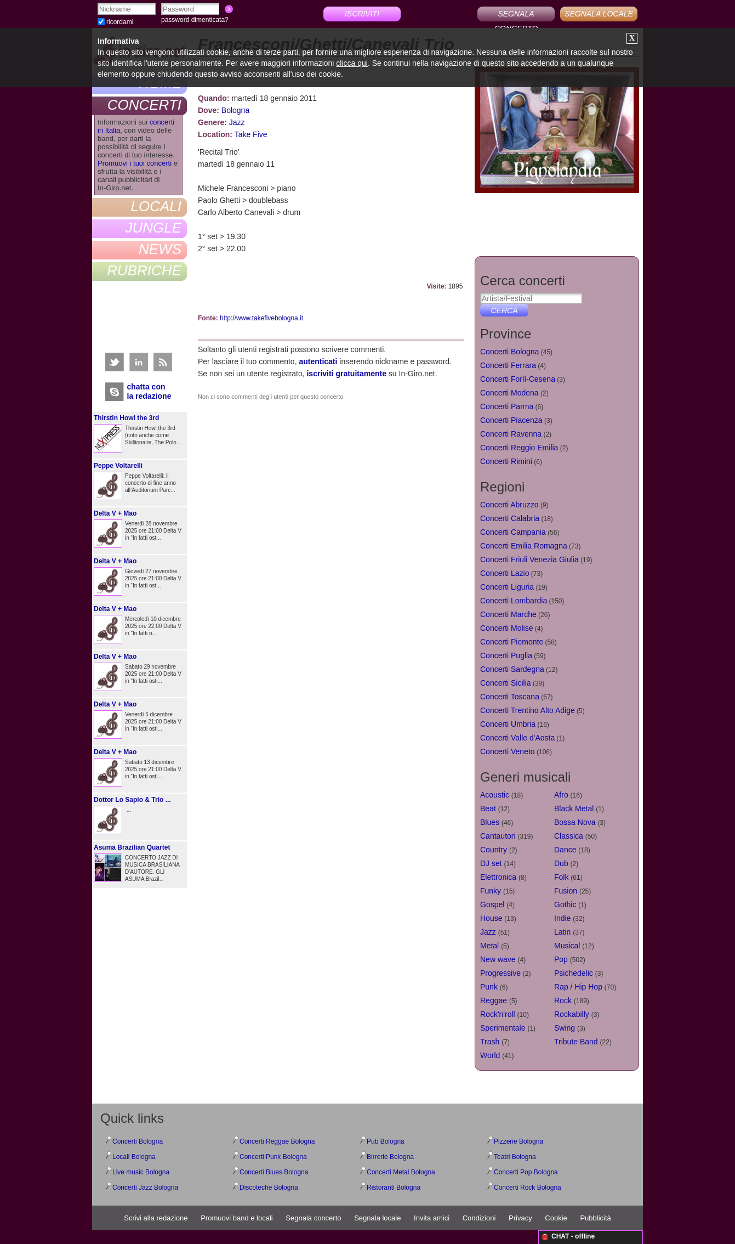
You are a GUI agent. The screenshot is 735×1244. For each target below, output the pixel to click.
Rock (563, 1000)
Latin (562, 932)
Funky (490, 890)
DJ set (491, 863)
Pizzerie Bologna (518, 1141)
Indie (562, 918)
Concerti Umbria (507, 724)
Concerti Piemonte (511, 641)
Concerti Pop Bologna (526, 1172)
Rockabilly (571, 1014)
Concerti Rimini (506, 461)
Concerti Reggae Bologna (277, 1141)
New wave (498, 959)
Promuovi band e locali (237, 1218)
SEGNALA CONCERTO (516, 15)
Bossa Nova (574, 822)
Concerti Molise (506, 628)
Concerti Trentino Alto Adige (527, 710)
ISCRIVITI (362, 13)
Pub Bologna (385, 1141)
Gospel (492, 904)
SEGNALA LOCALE (599, 13)
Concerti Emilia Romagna (523, 545)
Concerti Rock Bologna (527, 1187)
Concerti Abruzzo (509, 504)
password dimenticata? (195, 20)
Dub (561, 863)
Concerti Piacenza (511, 420)
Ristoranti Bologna (393, 1187)
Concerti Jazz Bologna (145, 1187)
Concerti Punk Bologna (273, 1157)
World (490, 1055)
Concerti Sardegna (512, 669)
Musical (567, 945)
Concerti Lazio (504, 573)
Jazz (237, 122)
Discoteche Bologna (269, 1187)
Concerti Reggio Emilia (519, 447)
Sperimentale (503, 1028)
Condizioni (479, 1218)
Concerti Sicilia (505, 682)
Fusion (565, 890)
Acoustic (494, 794)
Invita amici (431, 1218)
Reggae (493, 1000)
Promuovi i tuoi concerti (135, 163)
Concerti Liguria (507, 587)
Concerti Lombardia (513, 600)
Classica (568, 836)
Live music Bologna (140, 1172)
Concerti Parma (506, 406)
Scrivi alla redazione (155, 1218)
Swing (564, 1028)
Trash (489, 1041)
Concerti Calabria (509, 518)
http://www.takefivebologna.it (261, 318)
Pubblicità (595, 1218)
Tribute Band (576, 1041)
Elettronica (498, 877)
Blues (489, 822)
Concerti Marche (508, 614)
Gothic (565, 904)
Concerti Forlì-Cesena (517, 379)
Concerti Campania (513, 532)
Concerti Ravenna (511, 433)
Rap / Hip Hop (578, 986)
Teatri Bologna (515, 1157)
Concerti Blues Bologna (274, 1172)
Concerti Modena (509, 392)
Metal (489, 945)
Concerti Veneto (507, 751)
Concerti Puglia (506, 655)
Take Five (251, 134)
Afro (561, 794)
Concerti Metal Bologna (401, 1172)
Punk (489, 986)
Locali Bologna (134, 1157)
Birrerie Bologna (390, 1157)
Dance (565, 849)
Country (493, 849)
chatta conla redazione (149, 391)
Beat (488, 808)
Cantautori (498, 836)
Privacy (520, 1218)
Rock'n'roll (497, 1014)
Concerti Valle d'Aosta (517, 737)
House (491, 918)
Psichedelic (573, 973)
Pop (561, 959)
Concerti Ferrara (508, 365)
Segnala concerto (313, 1218)
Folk (561, 877)
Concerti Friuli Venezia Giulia (529, 559)
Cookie (556, 1218)
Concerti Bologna (509, 351)
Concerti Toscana (509, 696)
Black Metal (574, 808)
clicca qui (352, 63)
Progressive (500, 973)
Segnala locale (377, 1218)
